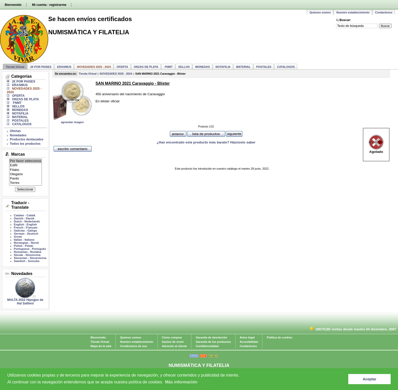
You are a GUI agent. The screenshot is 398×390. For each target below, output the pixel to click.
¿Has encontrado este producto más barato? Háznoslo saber (206, 142)
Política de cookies (279, 337)
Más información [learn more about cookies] (181, 382)
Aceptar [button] (369, 379)
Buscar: (345, 20)
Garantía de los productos (213, 341)
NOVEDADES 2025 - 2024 (116, 73)
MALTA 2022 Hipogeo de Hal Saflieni (25, 301)
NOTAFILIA (222, 66)
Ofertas (15, 131)
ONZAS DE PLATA (146, 66)
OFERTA (122, 66)
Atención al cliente (174, 346)
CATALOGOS (286, 66)
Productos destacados (26, 139)
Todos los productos (25, 143)
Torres (25, 183)
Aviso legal (247, 337)
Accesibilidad (249, 341)
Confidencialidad (207, 346)
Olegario (25, 174)
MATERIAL (243, 66)
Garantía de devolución (211, 337)
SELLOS (184, 66)
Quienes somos (320, 12)
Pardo (25, 178)
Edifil (25, 165)
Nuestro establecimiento (353, 12)
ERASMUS (64, 66)
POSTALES (263, 66)
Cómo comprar (172, 337)
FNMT (168, 66)
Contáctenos (383, 12)
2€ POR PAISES (40, 66)
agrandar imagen (72, 122)
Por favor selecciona (25, 161)
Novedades (18, 135)
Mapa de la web (101, 346)
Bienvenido (13, 5)
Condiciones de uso (133, 346)
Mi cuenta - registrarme (49, 5)
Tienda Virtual (15, 66)
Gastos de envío (173, 341)
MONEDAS (202, 66)
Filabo (25, 170)
